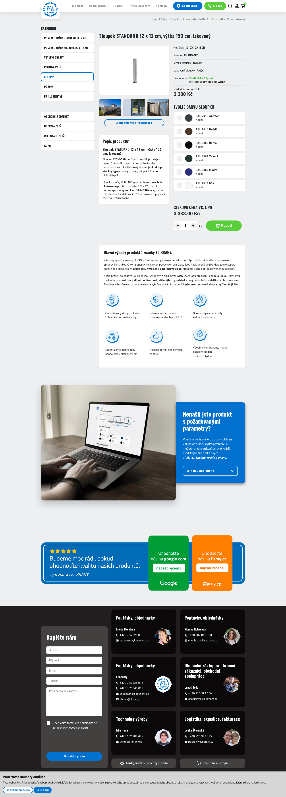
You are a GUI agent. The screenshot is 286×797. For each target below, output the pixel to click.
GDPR (47, 146)
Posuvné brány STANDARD (65, 38)
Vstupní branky (54, 57)
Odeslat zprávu (74, 756)
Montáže (74, 5)
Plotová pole (52, 67)
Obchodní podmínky (56, 116)
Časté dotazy (95, 5)
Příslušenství (53, 96)
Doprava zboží (53, 126)
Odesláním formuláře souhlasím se (75, 725)
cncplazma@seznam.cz (135, 640)
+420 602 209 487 (131, 736)
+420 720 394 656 (200, 693)
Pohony (48, 86)
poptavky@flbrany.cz (201, 742)
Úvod (155, 19)
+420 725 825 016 (131, 635)
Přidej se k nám (138, 5)
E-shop (164, 19)
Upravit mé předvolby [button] (18, 789)
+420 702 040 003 (200, 635)
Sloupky (175, 19)
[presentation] (74, 741)
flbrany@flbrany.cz (131, 699)
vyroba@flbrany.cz (131, 742)
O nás (116, 5)
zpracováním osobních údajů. (71, 728)
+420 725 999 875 (200, 736)
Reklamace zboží (54, 136)
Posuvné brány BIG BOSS (66, 48)
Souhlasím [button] (43, 789)
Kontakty (160, 5)
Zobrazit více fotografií (134, 123)
